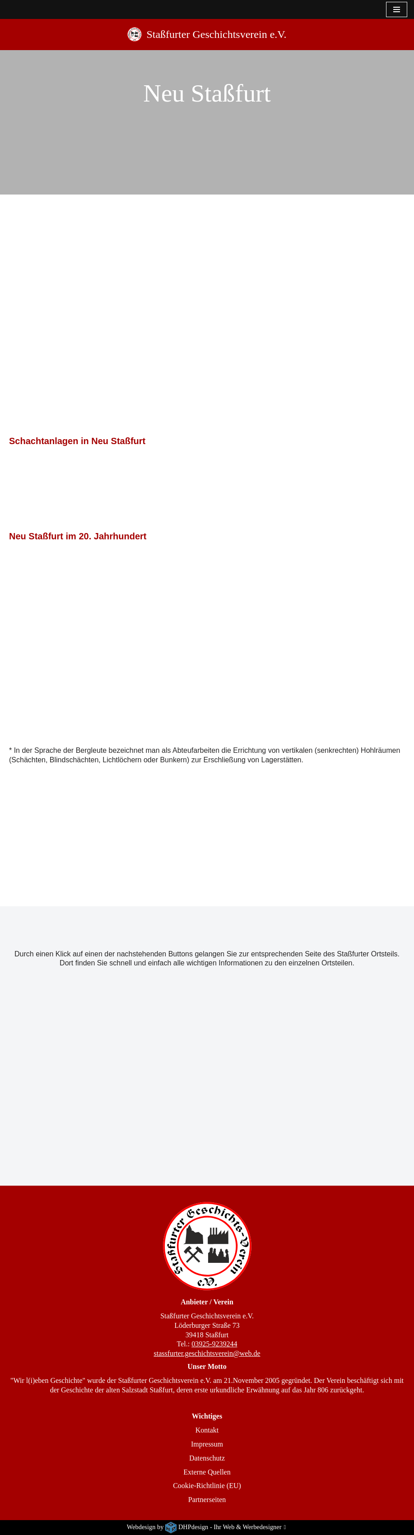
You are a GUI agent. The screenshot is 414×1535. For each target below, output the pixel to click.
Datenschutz (207, 1458)
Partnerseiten (207, 1499)
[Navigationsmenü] (396, 9)
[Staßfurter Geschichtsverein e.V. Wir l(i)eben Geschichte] (206, 34)
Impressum (207, 1444)
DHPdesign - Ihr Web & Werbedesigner (230, 1526)
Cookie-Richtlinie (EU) (207, 1485)
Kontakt (207, 1430)
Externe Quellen (206, 1472)
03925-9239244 (214, 1344)
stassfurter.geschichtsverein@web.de (207, 1353)
